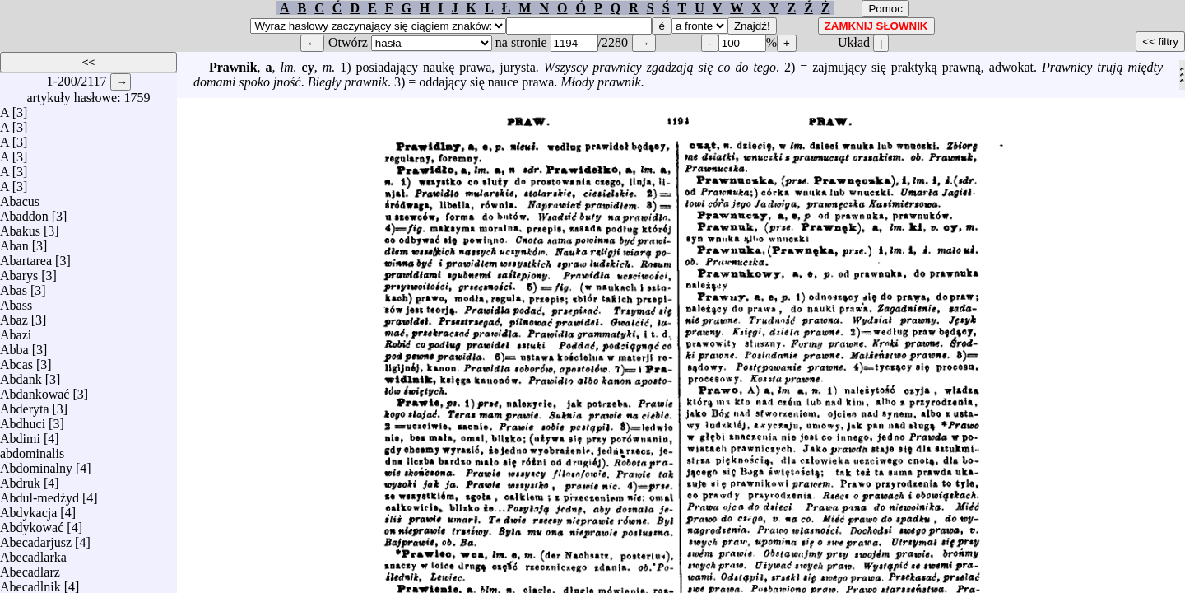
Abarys (19, 271)
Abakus (20, 227)
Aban (14, 242)
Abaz (14, 316)
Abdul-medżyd (39, 494)
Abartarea (26, 257)
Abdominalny (36, 464)
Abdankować (34, 390)
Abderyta (24, 405)
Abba (14, 346)
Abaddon (24, 212)
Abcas (16, 360)
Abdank (21, 375)
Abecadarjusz (36, 538)
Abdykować (31, 523)
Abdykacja (28, 509)
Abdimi (20, 434)
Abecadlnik (30, 583)
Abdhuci (22, 420)
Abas (13, 286)
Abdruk (20, 479)
